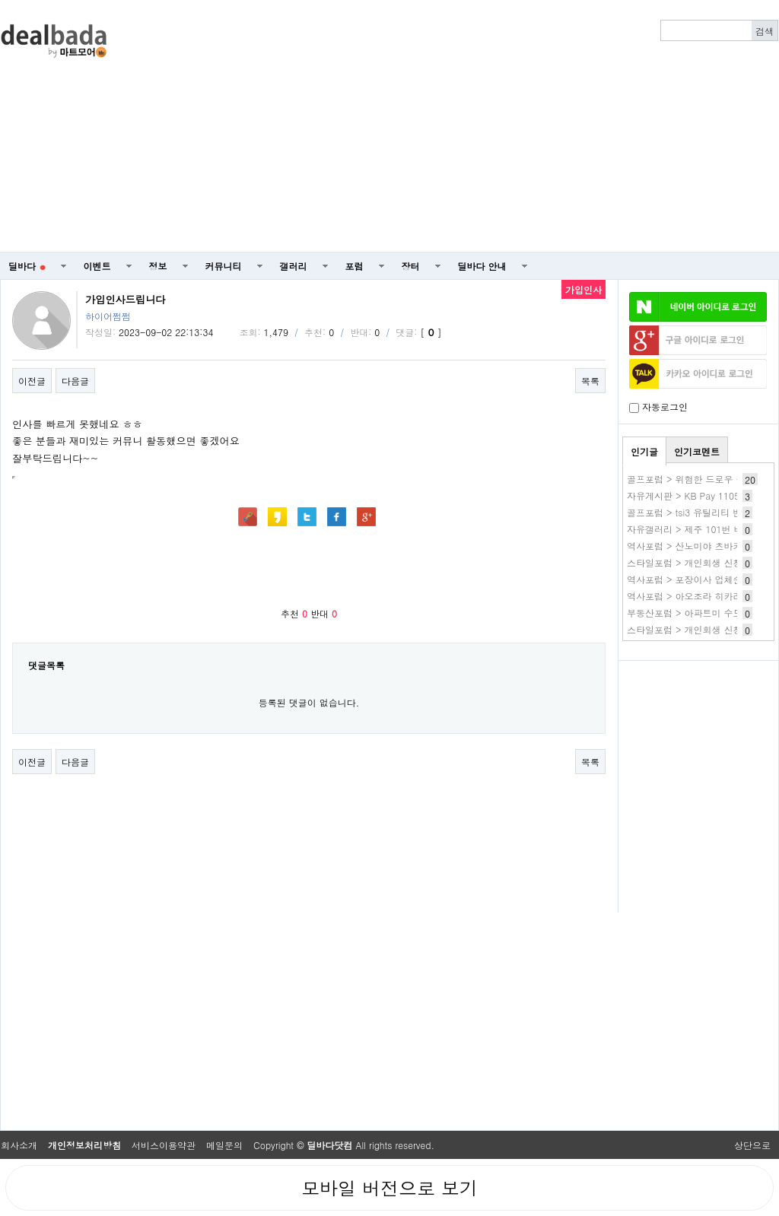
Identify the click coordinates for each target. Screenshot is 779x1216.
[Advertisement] (455, 126)
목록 (590, 380)
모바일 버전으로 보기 (389, 1188)
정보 (158, 265)
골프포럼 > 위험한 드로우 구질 (691, 478)
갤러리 (293, 265)
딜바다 (27, 265)
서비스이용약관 (164, 1144)
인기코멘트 (697, 451)
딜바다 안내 (482, 265)
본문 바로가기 (0, 0)
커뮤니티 (223, 265)
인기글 (644, 451)
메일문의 (224, 1144)
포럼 (354, 265)
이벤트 (97, 265)
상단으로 (752, 1144)
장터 (411, 265)
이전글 (32, 380)
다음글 (75, 380)
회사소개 (19, 1144)
